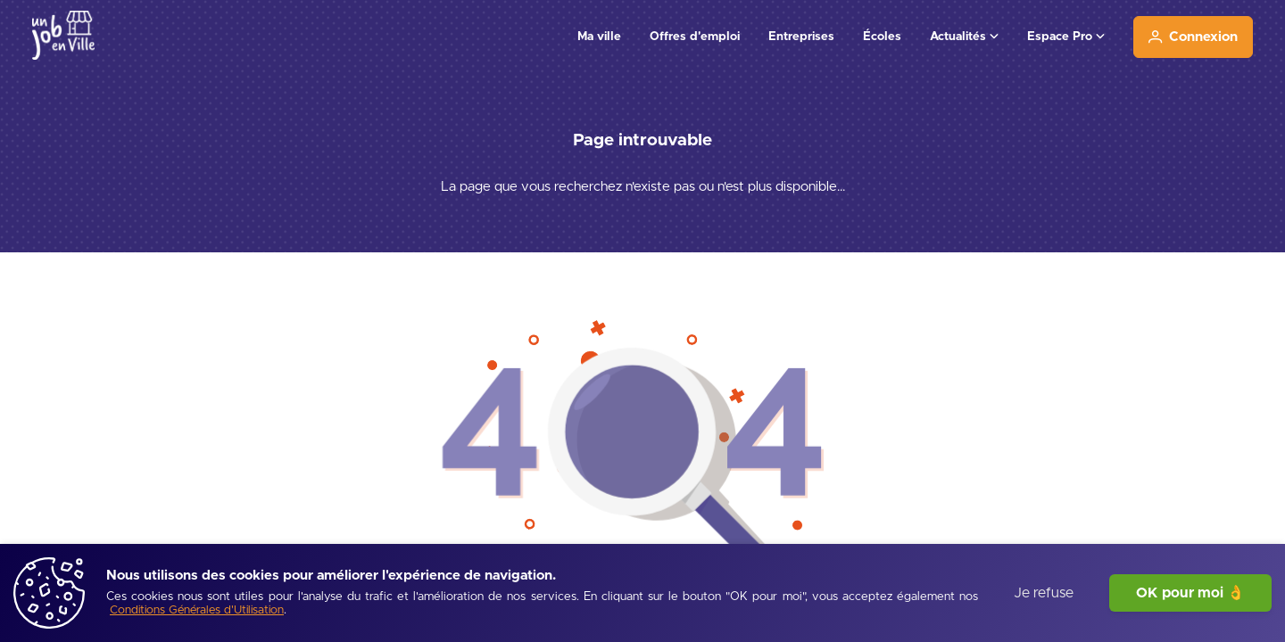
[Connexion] (1193, 37)
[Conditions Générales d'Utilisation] (197, 611)
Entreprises (801, 36)
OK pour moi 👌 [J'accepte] (1190, 593)
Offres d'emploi (695, 36)
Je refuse (1044, 593)
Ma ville (599, 36)
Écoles (882, 36)
